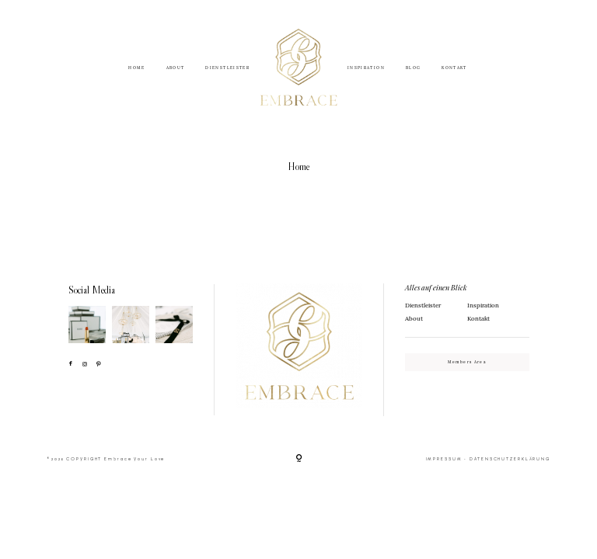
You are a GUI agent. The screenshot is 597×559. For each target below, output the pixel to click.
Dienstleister (423, 305)
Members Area (467, 361)
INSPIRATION (366, 69)
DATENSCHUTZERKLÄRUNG (510, 459)
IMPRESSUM (444, 459)
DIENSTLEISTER (227, 69)
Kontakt (478, 318)
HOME (136, 69)
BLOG (413, 69)
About (414, 318)
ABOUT (175, 69)
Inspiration (483, 305)
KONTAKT (454, 69)
